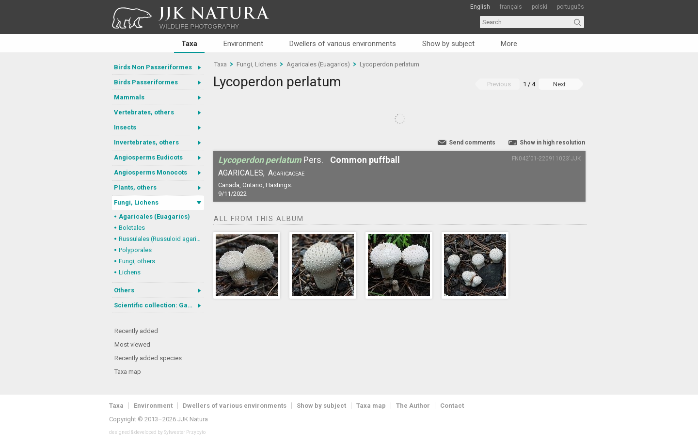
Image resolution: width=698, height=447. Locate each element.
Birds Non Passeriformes (153, 67)
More (509, 43)
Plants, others (135, 187)
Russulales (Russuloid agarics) (161, 238)
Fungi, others (137, 261)
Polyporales (135, 250)
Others (124, 290)
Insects (125, 127)
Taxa (189, 43)
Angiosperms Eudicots (148, 157)
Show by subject (448, 43)
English (480, 6)
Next (559, 84)
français (511, 6)
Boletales (132, 227)
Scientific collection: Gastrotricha (159, 305)
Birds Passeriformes (146, 82)
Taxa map (127, 371)
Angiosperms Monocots (150, 172)
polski (539, 6)
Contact (452, 405)
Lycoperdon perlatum (389, 64)
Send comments (472, 142)
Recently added (136, 331)
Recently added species (148, 358)
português (570, 6)
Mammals (129, 97)
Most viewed (132, 344)
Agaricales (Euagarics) (154, 216)
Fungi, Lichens (136, 202)
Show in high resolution (552, 142)
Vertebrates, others (144, 112)
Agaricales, (241, 172)
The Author (413, 405)
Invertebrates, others (146, 142)
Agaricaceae (286, 172)
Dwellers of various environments (342, 43)
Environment (243, 43)
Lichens (130, 272)
